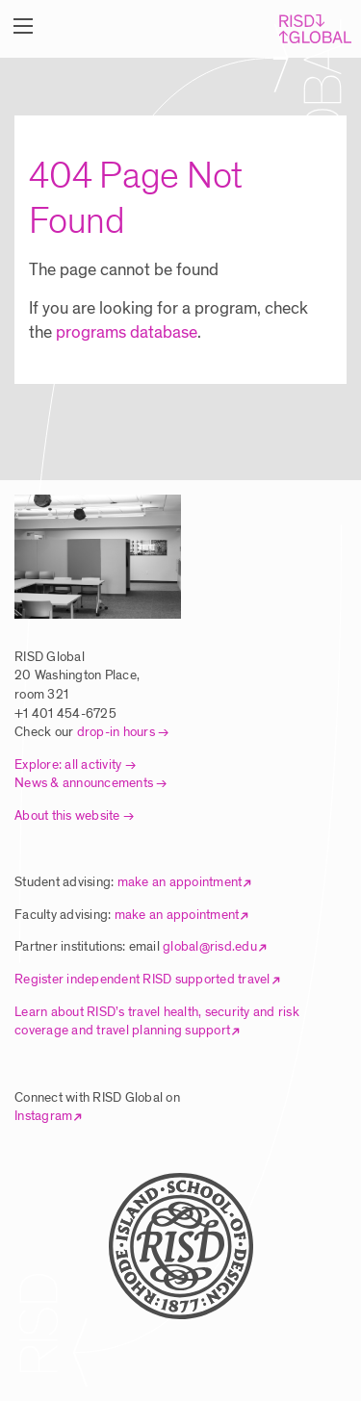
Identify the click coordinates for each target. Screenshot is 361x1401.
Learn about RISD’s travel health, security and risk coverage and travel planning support (156, 1021)
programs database (126, 332)
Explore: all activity (67, 764)
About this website (67, 815)
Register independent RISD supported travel (142, 979)
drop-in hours (116, 732)
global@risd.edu (210, 946)
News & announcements (83, 783)
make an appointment (180, 882)
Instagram (43, 1116)
